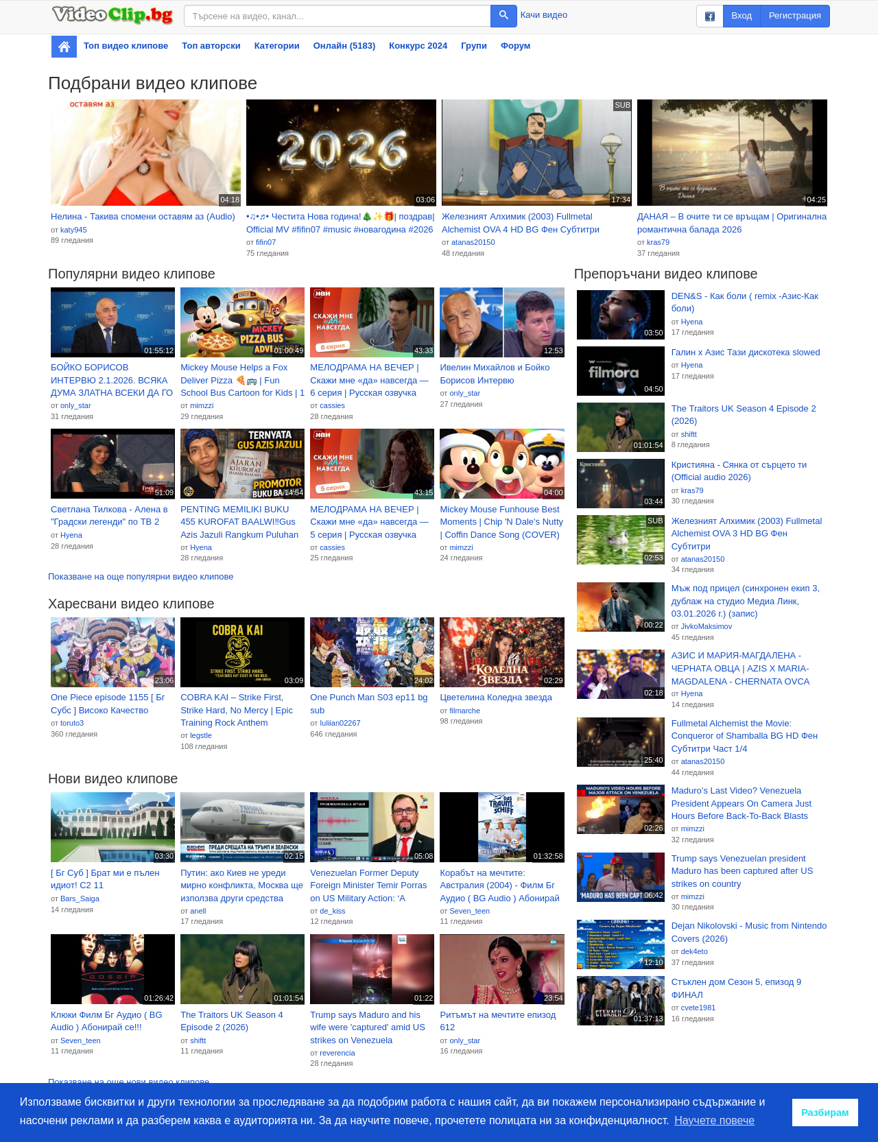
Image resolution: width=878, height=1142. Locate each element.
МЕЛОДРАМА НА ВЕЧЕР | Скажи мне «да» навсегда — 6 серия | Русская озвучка (369, 380)
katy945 (73, 230)
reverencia (337, 1053)
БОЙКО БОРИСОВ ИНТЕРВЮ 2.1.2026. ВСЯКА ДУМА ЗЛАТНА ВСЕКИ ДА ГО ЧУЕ (112, 380)
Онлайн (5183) (344, 45)
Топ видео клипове (126, 45)
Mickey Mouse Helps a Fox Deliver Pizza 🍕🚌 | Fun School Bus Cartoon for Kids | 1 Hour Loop (242, 380)
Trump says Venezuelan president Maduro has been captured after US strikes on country (743, 871)
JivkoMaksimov (707, 626)
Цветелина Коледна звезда (495, 697)
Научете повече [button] (714, 1120)
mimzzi (201, 405)
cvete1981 (698, 1007)
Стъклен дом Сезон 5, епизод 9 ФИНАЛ (737, 988)
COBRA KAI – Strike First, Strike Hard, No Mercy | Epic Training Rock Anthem (236, 710)
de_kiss (332, 911)
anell (198, 911)
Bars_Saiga (79, 898)
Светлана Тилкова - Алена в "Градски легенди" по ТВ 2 (109, 515)
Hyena (71, 535)
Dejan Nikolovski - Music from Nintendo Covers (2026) (749, 932)
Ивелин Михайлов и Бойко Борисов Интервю (494, 373)
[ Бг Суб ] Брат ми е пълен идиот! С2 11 (105, 879)
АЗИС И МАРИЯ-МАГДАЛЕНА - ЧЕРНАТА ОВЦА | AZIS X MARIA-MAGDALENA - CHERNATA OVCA (741, 668)
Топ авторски (211, 45)
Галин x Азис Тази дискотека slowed (746, 352)
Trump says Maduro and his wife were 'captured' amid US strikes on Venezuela (367, 1027)
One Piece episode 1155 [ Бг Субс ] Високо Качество (108, 703)
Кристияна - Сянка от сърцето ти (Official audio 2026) (739, 471)
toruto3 (72, 723)
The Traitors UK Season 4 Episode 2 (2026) (231, 1021)
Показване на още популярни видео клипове (140, 576)
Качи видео (544, 15)
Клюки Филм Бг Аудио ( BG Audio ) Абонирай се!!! (107, 1021)
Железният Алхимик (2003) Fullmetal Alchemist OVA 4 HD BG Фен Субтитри (521, 223)
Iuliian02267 (340, 723)
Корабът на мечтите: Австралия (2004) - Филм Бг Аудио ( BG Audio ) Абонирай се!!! (499, 886)
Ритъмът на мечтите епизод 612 (498, 1021)
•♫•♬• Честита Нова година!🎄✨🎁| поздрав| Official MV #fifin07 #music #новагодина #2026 (340, 223)
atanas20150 (473, 242)
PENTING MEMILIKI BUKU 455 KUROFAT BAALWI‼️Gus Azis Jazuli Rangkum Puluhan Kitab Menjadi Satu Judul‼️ (239, 522)
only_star (75, 405)
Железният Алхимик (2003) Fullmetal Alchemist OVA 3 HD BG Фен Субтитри (747, 533)
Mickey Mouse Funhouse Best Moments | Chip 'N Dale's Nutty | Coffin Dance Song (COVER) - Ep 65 (501, 522)
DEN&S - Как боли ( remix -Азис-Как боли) (745, 302)
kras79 (658, 242)
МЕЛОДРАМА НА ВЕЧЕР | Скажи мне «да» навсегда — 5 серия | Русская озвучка (369, 522)
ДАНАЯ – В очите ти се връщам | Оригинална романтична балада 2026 (732, 223)
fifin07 (266, 242)
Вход (742, 15)
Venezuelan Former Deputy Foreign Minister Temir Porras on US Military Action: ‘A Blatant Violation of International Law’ (368, 886)
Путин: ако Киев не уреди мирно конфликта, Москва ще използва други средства (241, 885)
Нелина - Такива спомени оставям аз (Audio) (143, 216)
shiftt (198, 1040)
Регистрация (795, 15)
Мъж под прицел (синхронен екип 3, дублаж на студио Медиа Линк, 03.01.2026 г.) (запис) (746, 601)
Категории (277, 45)
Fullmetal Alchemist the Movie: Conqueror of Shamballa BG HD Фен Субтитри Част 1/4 (745, 736)
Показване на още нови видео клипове (128, 1082)
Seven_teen (469, 911)
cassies (332, 405)
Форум (515, 45)
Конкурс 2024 (418, 45)
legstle (201, 735)
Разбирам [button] (825, 1112)
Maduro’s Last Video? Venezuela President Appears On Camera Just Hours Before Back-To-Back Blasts (742, 803)
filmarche (464, 710)
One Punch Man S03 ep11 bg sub (368, 703)
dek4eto (694, 951)
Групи (474, 45)
